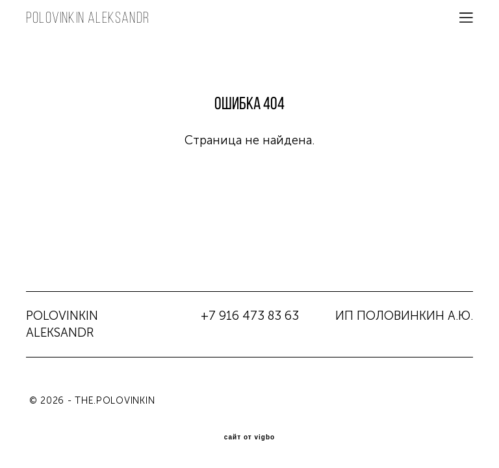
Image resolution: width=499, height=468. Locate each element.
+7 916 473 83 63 (250, 315)
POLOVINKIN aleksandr (87, 17)
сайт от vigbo (249, 437)
